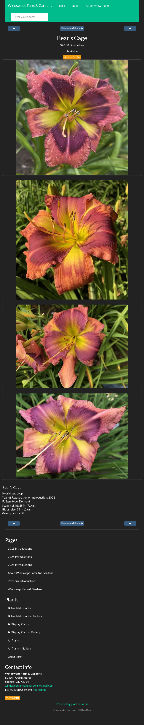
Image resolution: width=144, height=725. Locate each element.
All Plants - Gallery (19, 648)
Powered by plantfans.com (72, 704)
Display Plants (18, 624)
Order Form (15, 656)
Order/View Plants (99, 5)
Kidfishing (39, 689)
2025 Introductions (20, 564)
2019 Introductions (20, 548)
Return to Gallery (72, 28)
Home (61, 5)
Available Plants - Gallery (25, 616)
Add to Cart (72, 57)
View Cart (12, 697)
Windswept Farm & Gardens (30, 5)
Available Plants (19, 608)
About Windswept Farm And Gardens (30, 573)
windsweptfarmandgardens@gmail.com (29, 685)
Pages (76, 5)
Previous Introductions (22, 581)
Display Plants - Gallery (24, 632)
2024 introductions (20, 556)
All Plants (14, 640)
